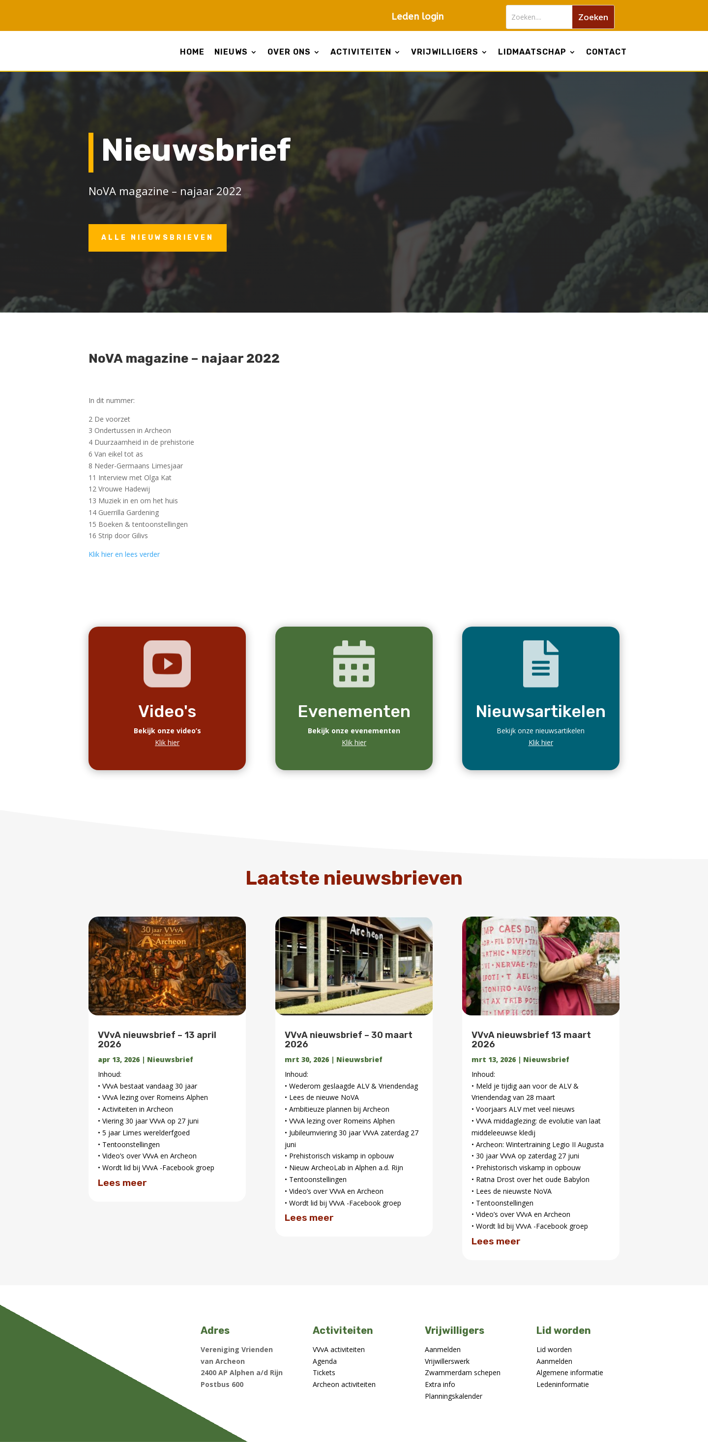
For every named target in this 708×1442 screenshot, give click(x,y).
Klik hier (541, 742)
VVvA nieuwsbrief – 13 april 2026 (157, 1040)
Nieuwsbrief (170, 1059)
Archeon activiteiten (344, 1384)
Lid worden (554, 1349)
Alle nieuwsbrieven (157, 237)
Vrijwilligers (444, 52)
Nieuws (231, 52)
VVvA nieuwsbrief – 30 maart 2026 (349, 1040)
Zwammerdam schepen (463, 1372)
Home (192, 52)
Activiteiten (360, 52)
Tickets (324, 1372)
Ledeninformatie (562, 1384)
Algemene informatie (569, 1372)
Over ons (289, 52)
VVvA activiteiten (339, 1349)
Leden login (417, 16)
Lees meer (122, 1182)
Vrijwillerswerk (447, 1361)
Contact (606, 52)
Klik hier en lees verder (124, 554)
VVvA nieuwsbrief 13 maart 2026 (531, 1040)
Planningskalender (453, 1396)
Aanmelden (443, 1349)
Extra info (440, 1384)
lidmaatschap (532, 52)
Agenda (325, 1361)
